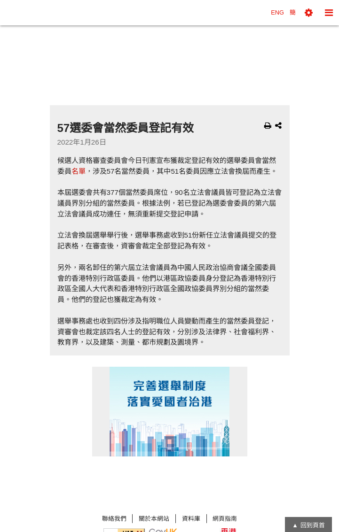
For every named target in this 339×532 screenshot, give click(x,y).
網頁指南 (225, 518)
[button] (309, 13)
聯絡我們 (114, 518)
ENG (277, 12)
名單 (78, 171)
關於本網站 (154, 518)
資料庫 (191, 518)
